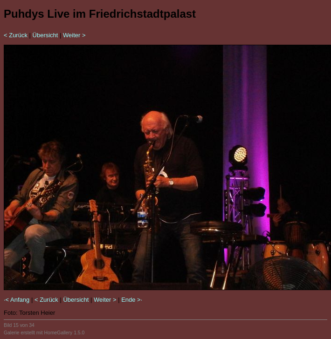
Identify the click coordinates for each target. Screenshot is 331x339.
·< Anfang (16, 299)
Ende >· (131, 299)
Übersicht (45, 35)
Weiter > (74, 35)
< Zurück (16, 35)
